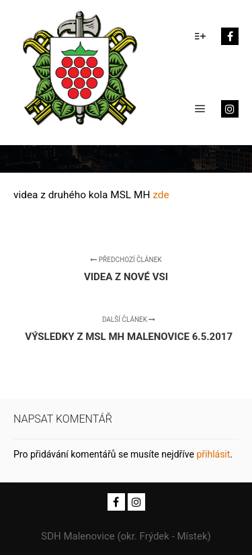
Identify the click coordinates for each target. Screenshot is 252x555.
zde (161, 195)
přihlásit (213, 454)
